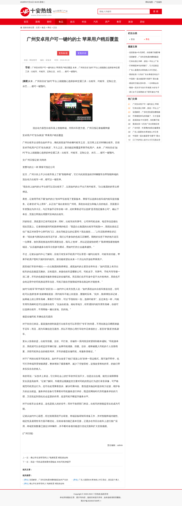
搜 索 (155, 11)
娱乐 (72, 22)
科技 (84, 22)
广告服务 (158, 2)
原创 (142, 22)
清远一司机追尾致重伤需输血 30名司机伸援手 (50, 462)
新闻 (37, 22)
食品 (61, 22)
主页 (38, 27)
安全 (133, 39)
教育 (119, 22)
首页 (26, 22)
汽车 (95, 22)
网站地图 (149, 2)
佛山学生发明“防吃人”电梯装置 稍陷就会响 (49, 457)
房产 (107, 22)
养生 (49, 27)
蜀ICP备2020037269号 (90, 501)
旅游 (130, 22)
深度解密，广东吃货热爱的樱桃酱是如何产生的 (48, 480)
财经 (49, 22)
